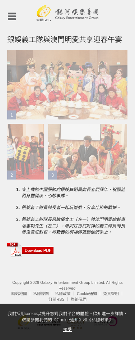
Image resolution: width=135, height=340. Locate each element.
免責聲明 (111, 293)
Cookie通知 (87, 293)
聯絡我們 (79, 299)
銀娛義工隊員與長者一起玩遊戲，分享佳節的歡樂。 (71, 207)
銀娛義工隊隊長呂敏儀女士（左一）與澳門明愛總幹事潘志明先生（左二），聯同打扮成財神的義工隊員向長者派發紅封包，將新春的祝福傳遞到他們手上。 (73, 225)
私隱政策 (63, 293)
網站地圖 (19, 293)
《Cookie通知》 (67, 319)
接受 (67, 329)
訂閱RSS (56, 299)
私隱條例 (41, 293)
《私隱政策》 (100, 319)
